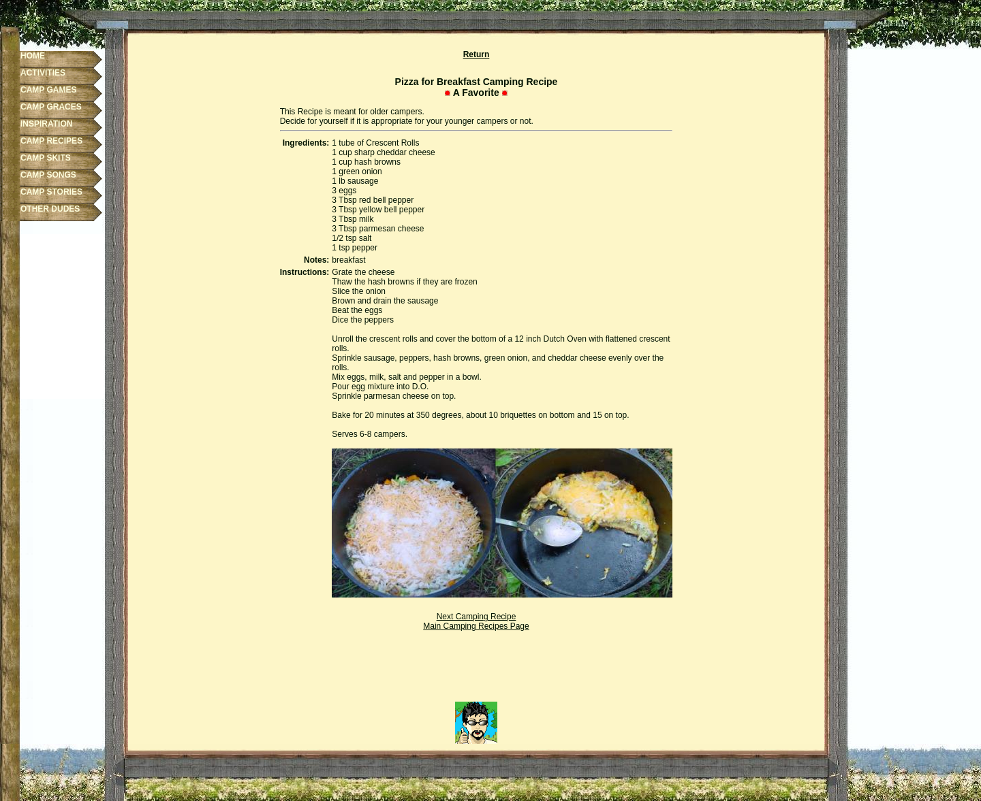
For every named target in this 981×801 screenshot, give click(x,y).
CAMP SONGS (48, 175)
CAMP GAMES (48, 90)
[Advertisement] (476, 671)
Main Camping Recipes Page (476, 626)
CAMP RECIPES (51, 141)
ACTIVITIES (42, 73)
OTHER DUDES (50, 209)
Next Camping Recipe (476, 616)
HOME (32, 56)
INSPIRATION (46, 124)
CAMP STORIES (51, 192)
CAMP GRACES (51, 107)
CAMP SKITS (45, 158)
